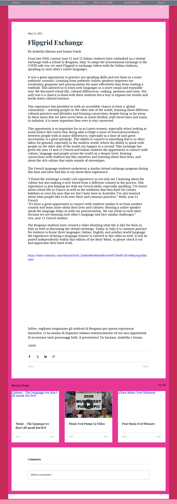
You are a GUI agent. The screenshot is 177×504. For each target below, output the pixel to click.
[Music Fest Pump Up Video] (88, 404)
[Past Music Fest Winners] (142, 404)
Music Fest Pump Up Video (87, 424)
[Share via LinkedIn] (45, 356)
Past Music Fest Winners (138, 424)
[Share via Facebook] (29, 356)
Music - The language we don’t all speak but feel (32, 426)
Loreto (32, 345)
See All (162, 384)
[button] (161, 6)
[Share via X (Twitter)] (37, 356)
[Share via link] (53, 356)
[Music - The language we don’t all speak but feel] (35, 404)
